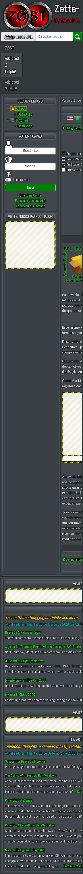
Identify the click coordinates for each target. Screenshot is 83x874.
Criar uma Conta (30, 195)
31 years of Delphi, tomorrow (24, 661)
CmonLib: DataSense (18, 800)
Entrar (30, 187)
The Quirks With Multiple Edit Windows (30, 775)
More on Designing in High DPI (24, 850)
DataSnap (24, 114)
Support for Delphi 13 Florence (25, 761)
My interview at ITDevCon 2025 (25, 680)
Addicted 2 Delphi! (12, 65)
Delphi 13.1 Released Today (23, 632)
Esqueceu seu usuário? (30, 200)
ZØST (9, 48)
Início (9, 37)
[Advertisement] (30, 244)
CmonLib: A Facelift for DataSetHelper (30, 825)
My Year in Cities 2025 (20, 694)
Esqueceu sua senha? (30, 206)
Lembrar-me (21, 179)
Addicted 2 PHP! (12, 85)
